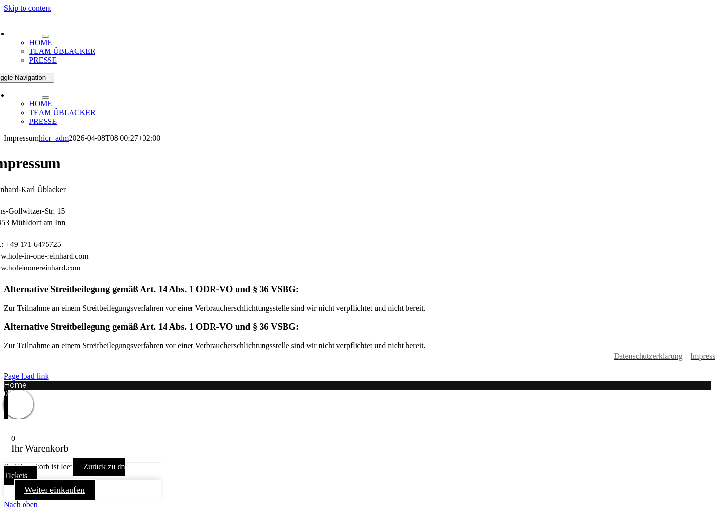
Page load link (26, 376)
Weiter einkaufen (54, 490)
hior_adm (54, 138)
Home (15, 385)
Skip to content (27, 8)
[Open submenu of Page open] (45, 36)
